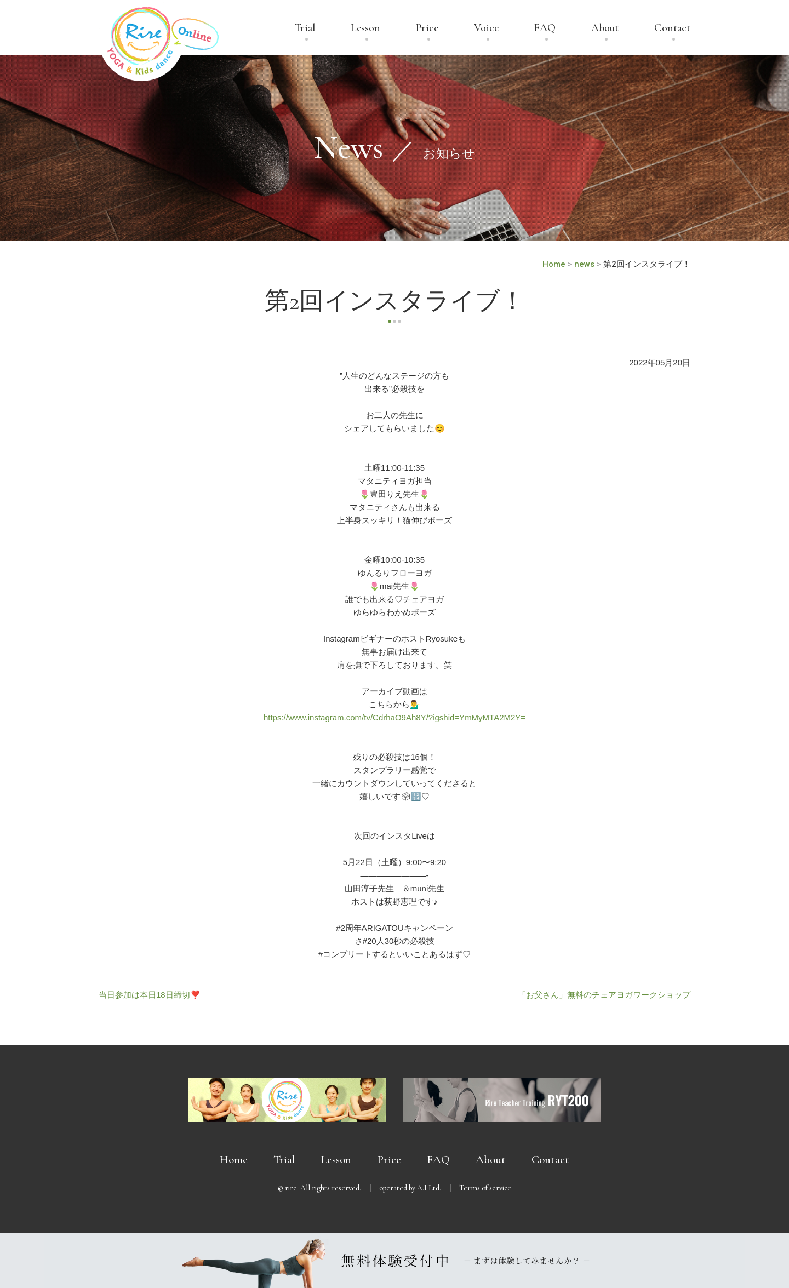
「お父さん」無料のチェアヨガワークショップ (604, 994)
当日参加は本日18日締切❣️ (150, 994)
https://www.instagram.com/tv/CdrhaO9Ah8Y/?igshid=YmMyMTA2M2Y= (394, 717)
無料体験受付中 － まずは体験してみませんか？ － (394, 1260)
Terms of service (485, 1188)
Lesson (365, 28)
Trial (305, 28)
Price (427, 28)
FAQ (545, 28)
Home (234, 1159)
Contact (672, 28)
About (605, 28)
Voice (486, 28)
